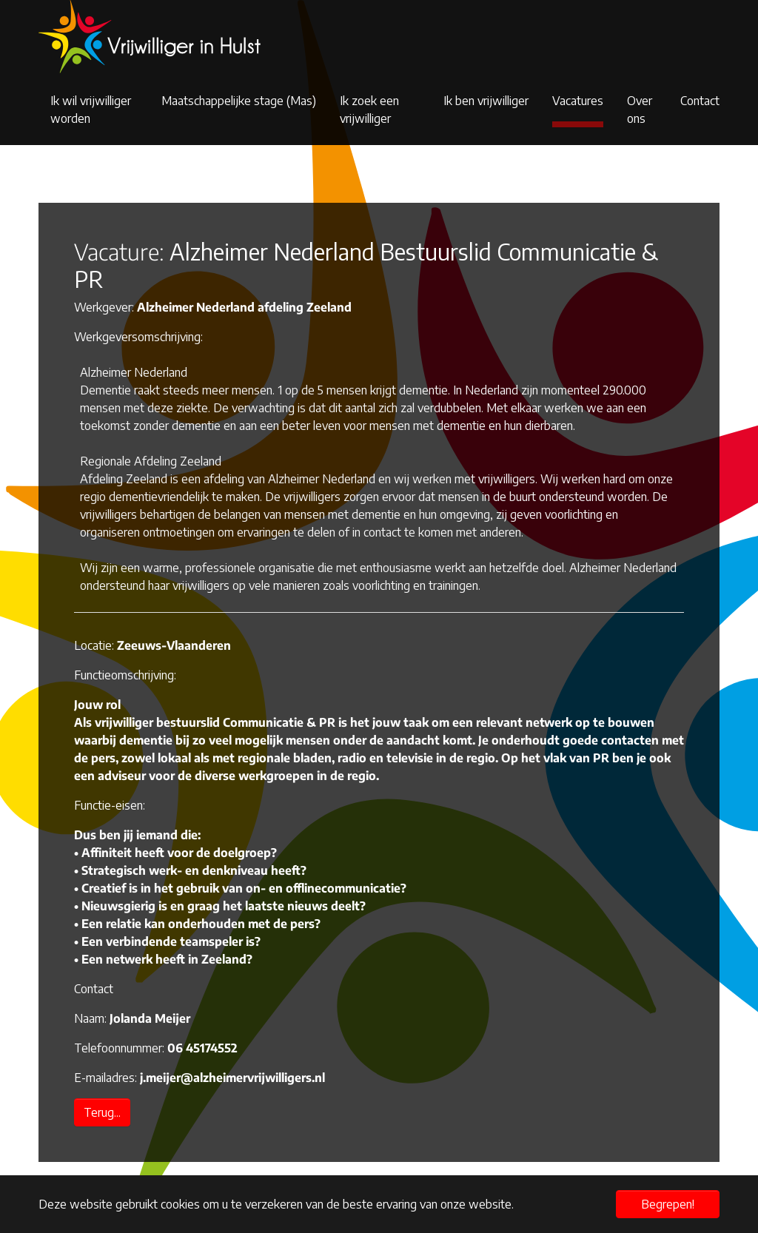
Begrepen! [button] (667, 1204)
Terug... (102, 1112)
